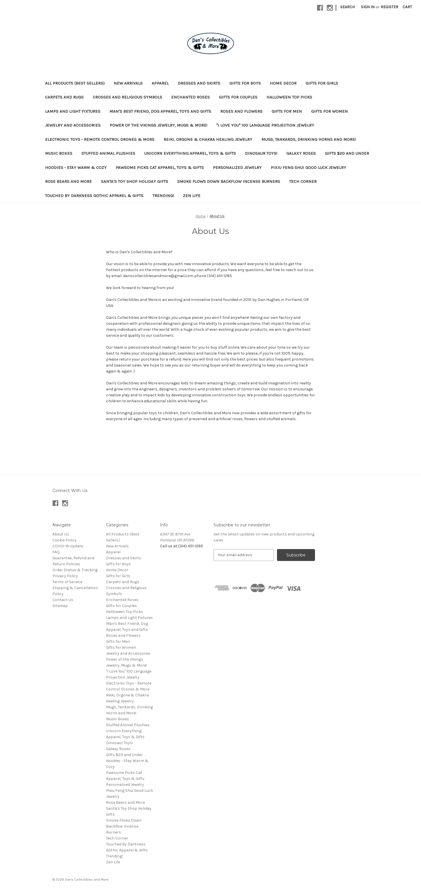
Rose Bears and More (68, 181)
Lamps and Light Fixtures (72, 111)
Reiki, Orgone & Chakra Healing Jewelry (208, 139)
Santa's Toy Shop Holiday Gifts (134, 181)
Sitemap (60, 605)
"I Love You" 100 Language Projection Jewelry (265, 125)
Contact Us (62, 599)
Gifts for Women (329, 111)
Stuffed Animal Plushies (108, 153)
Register (389, 7)
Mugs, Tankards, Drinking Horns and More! (308, 139)
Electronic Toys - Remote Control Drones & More (100, 139)
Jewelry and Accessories (73, 125)
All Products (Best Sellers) (75, 83)
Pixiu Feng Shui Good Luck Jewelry (308, 167)
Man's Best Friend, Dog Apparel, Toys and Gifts (160, 111)
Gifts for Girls (322, 83)
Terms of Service (67, 581)
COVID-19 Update (67, 546)
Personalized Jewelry (237, 167)
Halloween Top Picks (289, 97)
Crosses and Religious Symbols (127, 97)
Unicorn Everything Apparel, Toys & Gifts (190, 153)
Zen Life (191, 195)
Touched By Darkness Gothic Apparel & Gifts (94, 195)
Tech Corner (303, 181)
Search (347, 7)
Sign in (368, 7)
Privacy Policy (65, 575)
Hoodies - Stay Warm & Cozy (76, 167)
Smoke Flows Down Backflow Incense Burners (228, 181)
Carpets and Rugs (64, 97)
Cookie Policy (64, 540)
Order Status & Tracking (75, 570)
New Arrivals (128, 83)
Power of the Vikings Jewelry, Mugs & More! (158, 125)
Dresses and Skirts (199, 83)
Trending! (163, 195)
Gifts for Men (287, 111)
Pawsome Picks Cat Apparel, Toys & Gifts (160, 167)
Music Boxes (58, 153)
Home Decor (283, 83)
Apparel (160, 83)
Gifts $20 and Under (347, 153)
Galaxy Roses (301, 153)
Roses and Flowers (241, 111)
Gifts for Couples (238, 97)
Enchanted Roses (190, 97)
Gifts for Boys (245, 83)
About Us (60, 534)
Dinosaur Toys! (261, 153)
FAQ (56, 552)
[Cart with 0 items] (407, 7)
